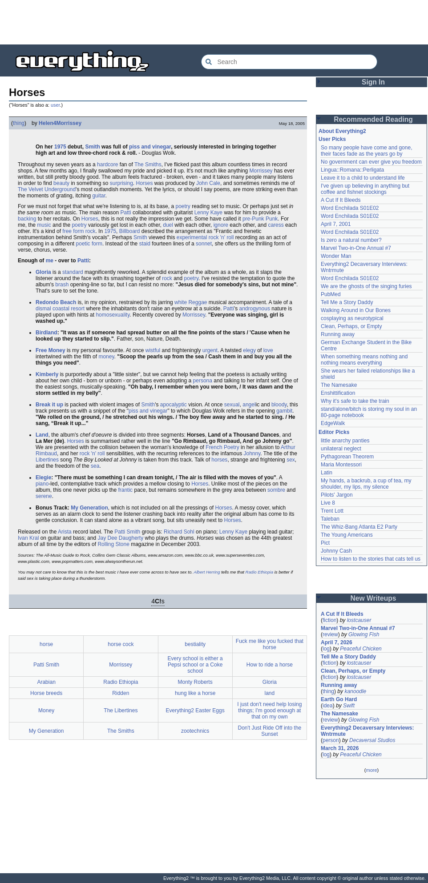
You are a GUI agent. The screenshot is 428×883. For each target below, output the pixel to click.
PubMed (331, 294)
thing (18, 123)
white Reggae (190, 302)
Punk (272, 219)
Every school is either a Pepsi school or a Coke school (195, 664)
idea (328, 705)
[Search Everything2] (289, 61)
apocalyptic (173, 404)
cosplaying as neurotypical (352, 318)
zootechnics (195, 731)
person (331, 740)
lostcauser (359, 620)
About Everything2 (342, 131)
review (330, 634)
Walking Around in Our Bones (356, 310)
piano (42, 484)
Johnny (252, 453)
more (371, 770)
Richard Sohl (179, 532)
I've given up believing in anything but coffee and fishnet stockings (365, 189)
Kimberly (47, 374)
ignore (221, 225)
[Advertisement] (214, 22)
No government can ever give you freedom (371, 162)
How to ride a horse (269, 665)
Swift (349, 705)
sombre (276, 490)
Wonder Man (336, 256)
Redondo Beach (56, 302)
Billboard (129, 231)
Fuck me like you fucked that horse (269, 644)
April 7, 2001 (336, 224)
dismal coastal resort (60, 308)
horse (46, 644)
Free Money (50, 350)
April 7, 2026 (336, 642)
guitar (98, 196)
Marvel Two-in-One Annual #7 (356, 248)
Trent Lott (332, 511)
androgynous (254, 308)
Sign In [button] (373, 82)
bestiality (195, 644)
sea (95, 466)
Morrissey (261, 171)
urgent (210, 350)
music (44, 225)
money (106, 356)
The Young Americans (347, 535)
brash (62, 284)
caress (275, 225)
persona (202, 380)
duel (168, 225)
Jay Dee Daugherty (120, 538)
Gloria (43, 272)
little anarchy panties (345, 440)
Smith (92, 147)
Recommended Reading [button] (373, 119)
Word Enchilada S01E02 (350, 208)
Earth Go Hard (339, 699)
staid (144, 244)
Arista (65, 532)
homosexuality (112, 315)
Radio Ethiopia (259, 572)
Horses (144, 183)
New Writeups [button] (373, 598)
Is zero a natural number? (351, 240)
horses (219, 460)
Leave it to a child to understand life (363, 178)
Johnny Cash (336, 551)
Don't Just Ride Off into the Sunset (269, 731)
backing (27, 219)
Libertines (47, 460)
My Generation (89, 508)
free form (73, 231)
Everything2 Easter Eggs (195, 710)
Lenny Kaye (208, 212)
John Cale (208, 183)
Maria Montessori (341, 465)
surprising (121, 183)
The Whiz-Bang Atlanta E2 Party (359, 527)
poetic (83, 244)
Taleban (330, 519)
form (97, 244)
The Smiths (148, 164)
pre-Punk (253, 219)
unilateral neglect (341, 449)
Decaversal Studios (372, 740)
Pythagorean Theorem (347, 457)
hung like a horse (195, 693)
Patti (126, 212)
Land (42, 435)
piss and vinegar (150, 147)
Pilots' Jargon (337, 495)
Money (46, 710)
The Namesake (339, 385)
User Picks (332, 139)
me (49, 260)
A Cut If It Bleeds (340, 200)
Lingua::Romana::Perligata (352, 170)
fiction (329, 620)
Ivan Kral (28, 538)
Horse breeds (46, 693)
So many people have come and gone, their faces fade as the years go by (366, 150)
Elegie (43, 477)
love (268, 350)
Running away (338, 334)
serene (44, 496)
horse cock (120, 644)
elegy (249, 350)
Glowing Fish (363, 634)
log (326, 649)
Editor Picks (334, 432)
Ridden (120, 693)
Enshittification (338, 393)
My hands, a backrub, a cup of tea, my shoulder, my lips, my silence (366, 484)
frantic (125, 490)
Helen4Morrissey (60, 123)
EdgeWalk (333, 423)
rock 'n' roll (221, 237)
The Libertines (120, 710)
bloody (279, 404)
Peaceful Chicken (360, 649)
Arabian (46, 682)
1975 (60, 147)
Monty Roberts (195, 682)
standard (72, 272)
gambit (284, 411)
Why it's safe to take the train (355, 401)
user (55, 105)
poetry (182, 206)
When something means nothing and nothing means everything (364, 359)
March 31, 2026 (340, 748)
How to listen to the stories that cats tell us (370, 559)
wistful (152, 350)
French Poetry (222, 447)
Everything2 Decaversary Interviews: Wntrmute (367, 731)
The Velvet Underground (47, 189)
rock (90, 231)
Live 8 (328, 503)
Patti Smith (127, 532)
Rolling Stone (113, 544)
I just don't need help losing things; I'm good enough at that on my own (269, 710)
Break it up (49, 404)
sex (291, 460)
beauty (61, 183)
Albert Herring (207, 572)
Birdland (46, 332)
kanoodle (355, 691)
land (270, 693)
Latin (326, 473)
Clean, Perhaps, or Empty (351, 326)
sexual (232, 404)
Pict (325, 543)
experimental (192, 237)
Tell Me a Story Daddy (347, 302)
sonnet (204, 244)
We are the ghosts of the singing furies (366, 286)
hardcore (107, 164)
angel (248, 404)
